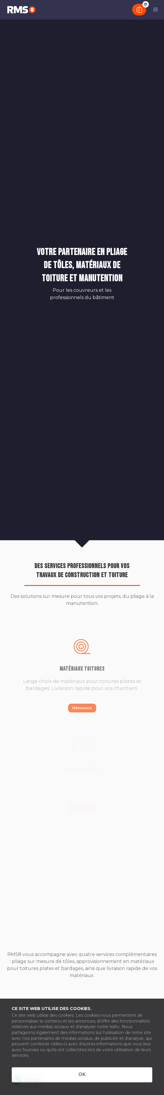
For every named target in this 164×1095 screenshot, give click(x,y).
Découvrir (82, 707)
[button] (155, 9)
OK (82, 1074)
